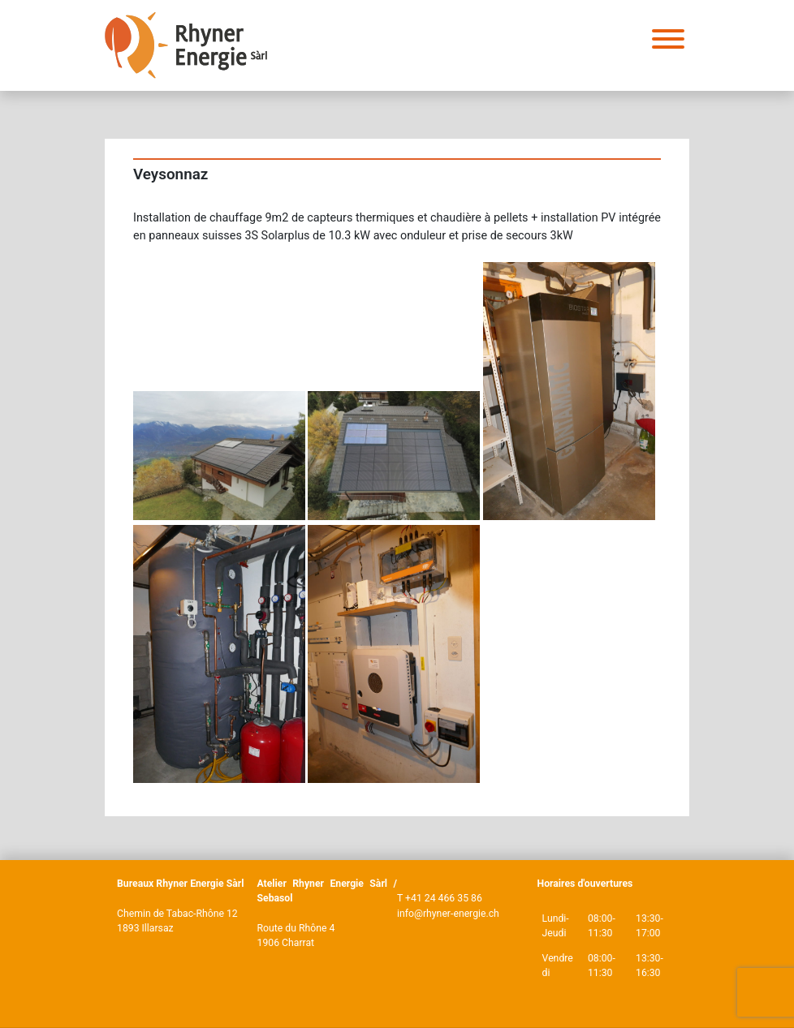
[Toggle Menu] (668, 39)
